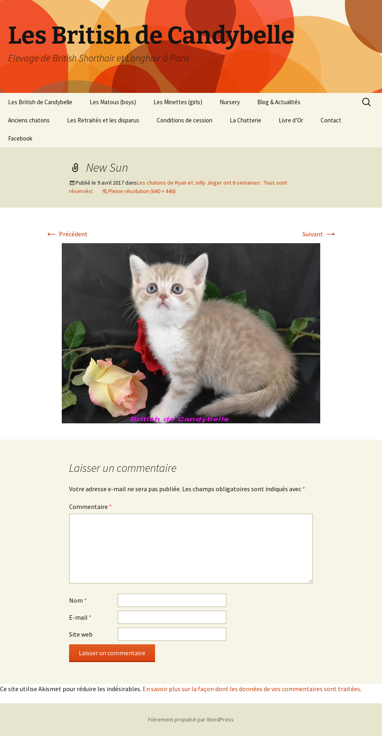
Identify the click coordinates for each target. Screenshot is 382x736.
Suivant (319, 234)
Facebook (20, 138)
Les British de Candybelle (40, 102)
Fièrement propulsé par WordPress (191, 719)
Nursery (230, 102)
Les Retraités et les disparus (103, 120)
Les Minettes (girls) (177, 102)
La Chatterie (245, 120)
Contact (331, 120)
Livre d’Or (291, 120)
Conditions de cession (184, 120)
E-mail (80, 617)
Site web (80, 634)
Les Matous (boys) (113, 102)
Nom (78, 600)
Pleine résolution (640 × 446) (142, 191)
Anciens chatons (29, 120)
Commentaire (90, 507)
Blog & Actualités (278, 102)
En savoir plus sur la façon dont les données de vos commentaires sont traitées (251, 689)
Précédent (66, 234)
